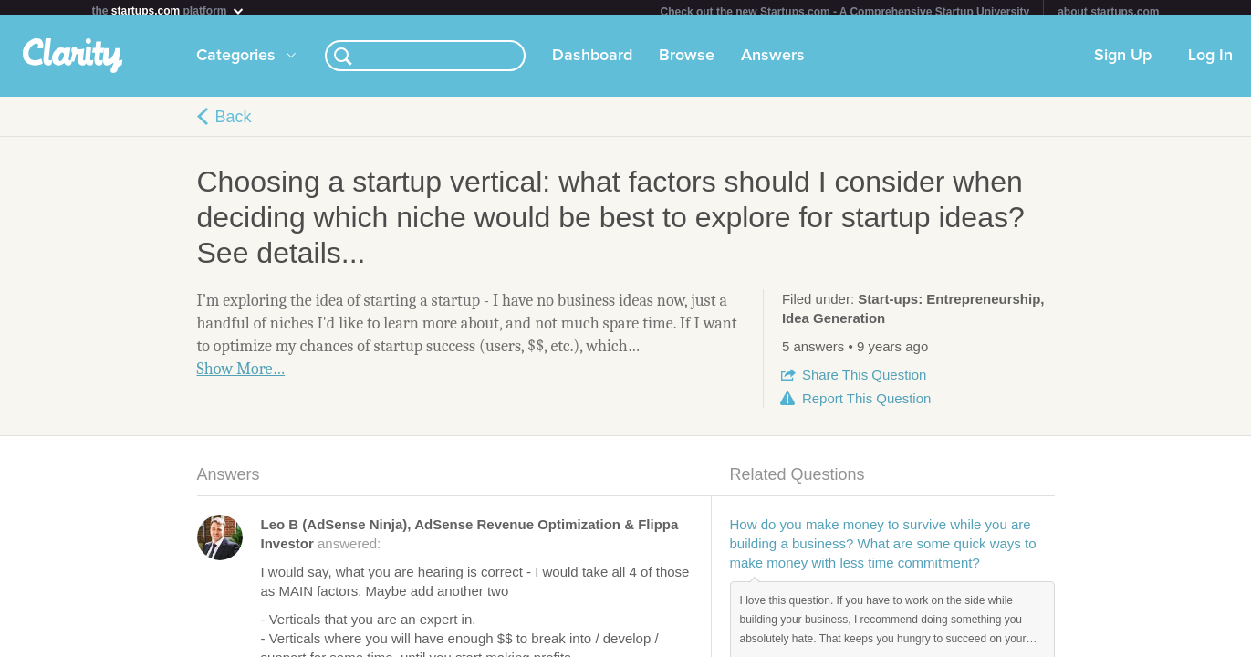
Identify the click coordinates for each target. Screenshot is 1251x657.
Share (864, 382)
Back (233, 124)
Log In (1210, 63)
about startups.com (1108, 11)
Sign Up (1123, 63)
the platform (168, 10)
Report (866, 405)
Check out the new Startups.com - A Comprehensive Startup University (845, 11)
